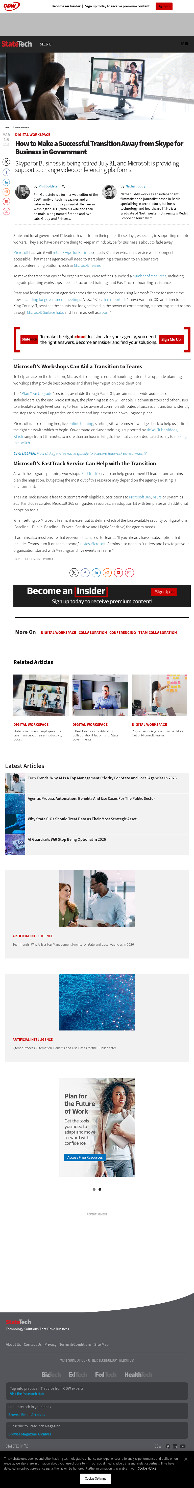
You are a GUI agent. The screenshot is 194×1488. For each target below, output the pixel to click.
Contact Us (33, 1344)
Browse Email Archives (26, 1415)
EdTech (78, 1374)
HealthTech (138, 1374)
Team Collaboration (157, 632)
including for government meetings (51, 299)
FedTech (105, 1374)
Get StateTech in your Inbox (29, 1407)
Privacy (50, 1344)
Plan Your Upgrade (37, 393)
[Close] (185, 1459)
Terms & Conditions (75, 1344)
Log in (183, 43)
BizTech (51, 1374)
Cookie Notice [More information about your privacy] (147, 1468)
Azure (157, 497)
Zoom (104, 312)
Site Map (101, 1344)
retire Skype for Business (72, 252)
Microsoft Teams (87, 265)
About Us (13, 1344)
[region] (97, 1469)
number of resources (149, 276)
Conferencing (122, 632)
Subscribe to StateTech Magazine (34, 1426)
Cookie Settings (95, 1478)
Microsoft (21, 252)
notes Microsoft (93, 543)
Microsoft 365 (140, 497)
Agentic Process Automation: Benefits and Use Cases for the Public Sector (91, 799)
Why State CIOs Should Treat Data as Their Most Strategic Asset (82, 819)
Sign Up (162, 6)
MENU (46, 44)
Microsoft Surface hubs (45, 312)
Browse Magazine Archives (29, 1434)
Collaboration (93, 632)
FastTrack (89, 473)
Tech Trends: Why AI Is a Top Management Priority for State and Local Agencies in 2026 (102, 778)
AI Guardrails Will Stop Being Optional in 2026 (67, 839)
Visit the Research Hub (26, 1394)
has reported (114, 299)
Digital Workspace (22, 128)
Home (7, 128)
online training (80, 423)
